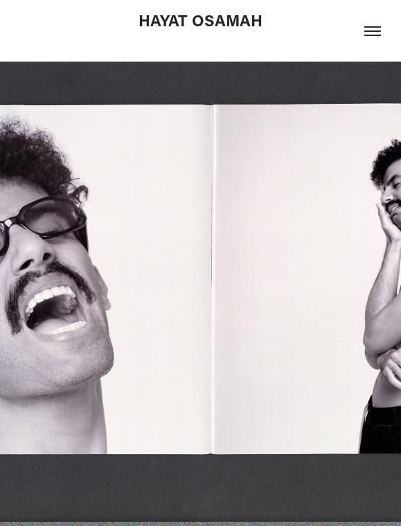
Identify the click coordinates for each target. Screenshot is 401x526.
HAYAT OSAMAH (200, 20)
